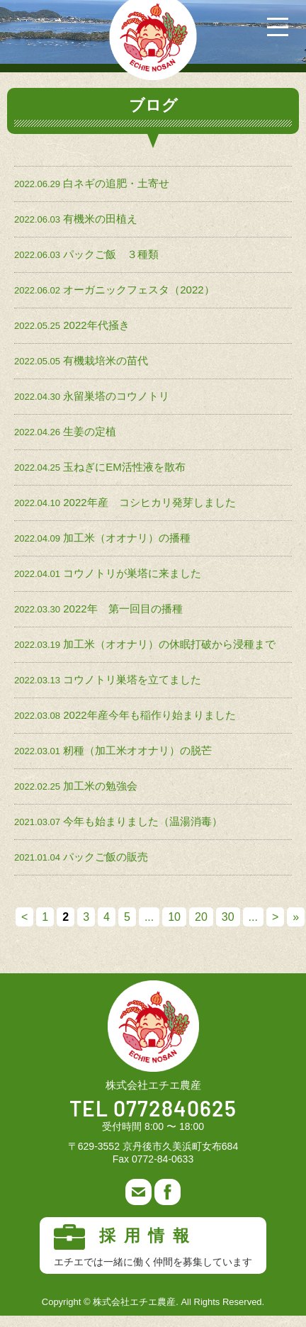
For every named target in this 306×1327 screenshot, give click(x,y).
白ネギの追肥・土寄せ (116, 183)
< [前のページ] (24, 917)
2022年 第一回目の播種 (122, 609)
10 (174, 917)
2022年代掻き (96, 325)
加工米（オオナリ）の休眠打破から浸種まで (169, 644)
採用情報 (153, 1246)
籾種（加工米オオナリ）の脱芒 (137, 750)
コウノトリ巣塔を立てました (132, 679)
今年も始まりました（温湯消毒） (142, 821)
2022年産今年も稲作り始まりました (149, 715)
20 (201, 917)
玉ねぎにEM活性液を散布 (124, 467)
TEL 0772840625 (153, 1110)
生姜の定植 (89, 431)
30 (228, 917)
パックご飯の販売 (105, 857)
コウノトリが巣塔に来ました (132, 573)
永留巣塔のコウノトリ (116, 396)
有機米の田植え (100, 219)
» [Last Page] (296, 917)
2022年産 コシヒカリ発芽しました (149, 502)
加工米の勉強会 (100, 786)
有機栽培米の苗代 (105, 360)
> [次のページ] (275, 917)
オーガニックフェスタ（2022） (138, 290)
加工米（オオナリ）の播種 (127, 538)
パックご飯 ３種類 (111, 254)
